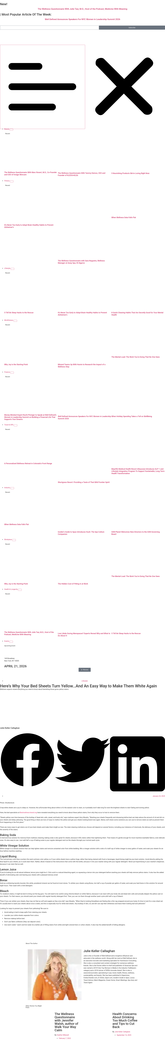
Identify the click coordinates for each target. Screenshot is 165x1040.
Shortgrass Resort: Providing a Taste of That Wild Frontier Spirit (84, 482)
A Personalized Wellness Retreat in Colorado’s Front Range (28, 463)
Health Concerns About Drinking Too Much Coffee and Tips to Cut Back (125, 1020)
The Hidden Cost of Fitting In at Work (73, 584)
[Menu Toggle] (42, 87)
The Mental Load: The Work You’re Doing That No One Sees (135, 357)
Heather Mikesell (63, 1035)
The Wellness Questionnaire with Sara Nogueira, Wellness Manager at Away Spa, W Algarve (81, 262)
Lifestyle (85, 681)
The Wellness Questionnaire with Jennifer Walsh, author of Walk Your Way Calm (66, 1022)
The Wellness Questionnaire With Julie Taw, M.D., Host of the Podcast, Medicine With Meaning (82, 9)
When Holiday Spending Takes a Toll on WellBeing (131, 416)
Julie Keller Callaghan (99, 951)
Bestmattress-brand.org (28, 812)
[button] (27, 760)
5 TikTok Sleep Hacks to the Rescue (18, 313)
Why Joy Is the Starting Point (16, 364)
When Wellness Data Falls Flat (123, 217)
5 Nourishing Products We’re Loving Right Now (130, 173)
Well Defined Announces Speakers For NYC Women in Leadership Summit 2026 (82, 19)
